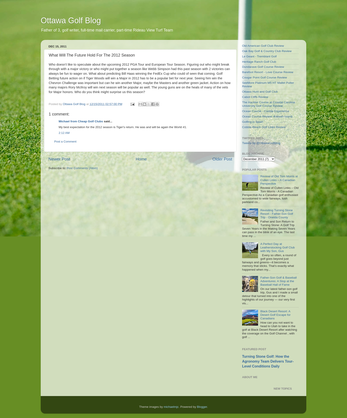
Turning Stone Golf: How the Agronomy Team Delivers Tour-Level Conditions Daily (268, 361)
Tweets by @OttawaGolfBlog (261, 143)
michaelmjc (171, 406)
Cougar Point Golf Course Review (264, 77)
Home (141, 159)
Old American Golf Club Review (263, 45)
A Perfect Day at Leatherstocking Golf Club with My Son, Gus (277, 247)
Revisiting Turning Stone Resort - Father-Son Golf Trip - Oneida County (276, 214)
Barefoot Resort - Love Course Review (267, 72)
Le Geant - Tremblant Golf (259, 56)
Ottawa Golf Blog (71, 20)
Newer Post (59, 159)
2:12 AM (64, 133)
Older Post (222, 159)
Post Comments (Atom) (82, 168)
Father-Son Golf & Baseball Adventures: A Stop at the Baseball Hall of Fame (278, 281)
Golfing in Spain (252, 121)
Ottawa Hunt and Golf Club (260, 91)
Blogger (202, 406)
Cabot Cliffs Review (255, 97)
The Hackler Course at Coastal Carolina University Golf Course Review (268, 104)
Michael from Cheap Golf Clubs (81, 121)
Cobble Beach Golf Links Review (264, 127)
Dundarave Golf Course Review (263, 66)
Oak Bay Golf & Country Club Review (267, 51)
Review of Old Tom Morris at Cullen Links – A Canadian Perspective (279, 180)
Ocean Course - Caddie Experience (265, 111)
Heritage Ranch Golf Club (259, 61)
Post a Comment (65, 141)
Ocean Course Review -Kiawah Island (267, 116)
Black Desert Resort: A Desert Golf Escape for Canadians (275, 315)
